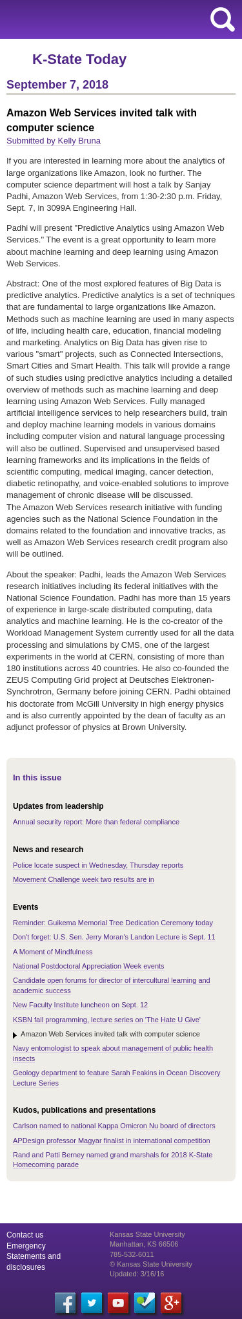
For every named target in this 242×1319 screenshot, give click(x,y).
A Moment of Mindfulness (53, 952)
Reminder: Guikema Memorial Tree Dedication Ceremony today (113, 923)
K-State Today (79, 59)
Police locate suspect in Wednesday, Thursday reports (98, 865)
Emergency (26, 1245)
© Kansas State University (151, 1264)
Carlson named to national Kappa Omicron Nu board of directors (114, 1126)
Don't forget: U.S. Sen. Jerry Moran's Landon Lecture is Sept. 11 (114, 937)
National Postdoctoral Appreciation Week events (89, 966)
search (223, 19)
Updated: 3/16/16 (137, 1274)
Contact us (24, 1234)
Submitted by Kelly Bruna (53, 140)
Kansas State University (118, 19)
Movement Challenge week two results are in (83, 879)
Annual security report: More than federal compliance (96, 822)
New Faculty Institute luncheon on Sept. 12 (80, 1005)
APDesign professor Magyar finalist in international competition (111, 1140)
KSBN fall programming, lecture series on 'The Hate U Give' (107, 1020)
